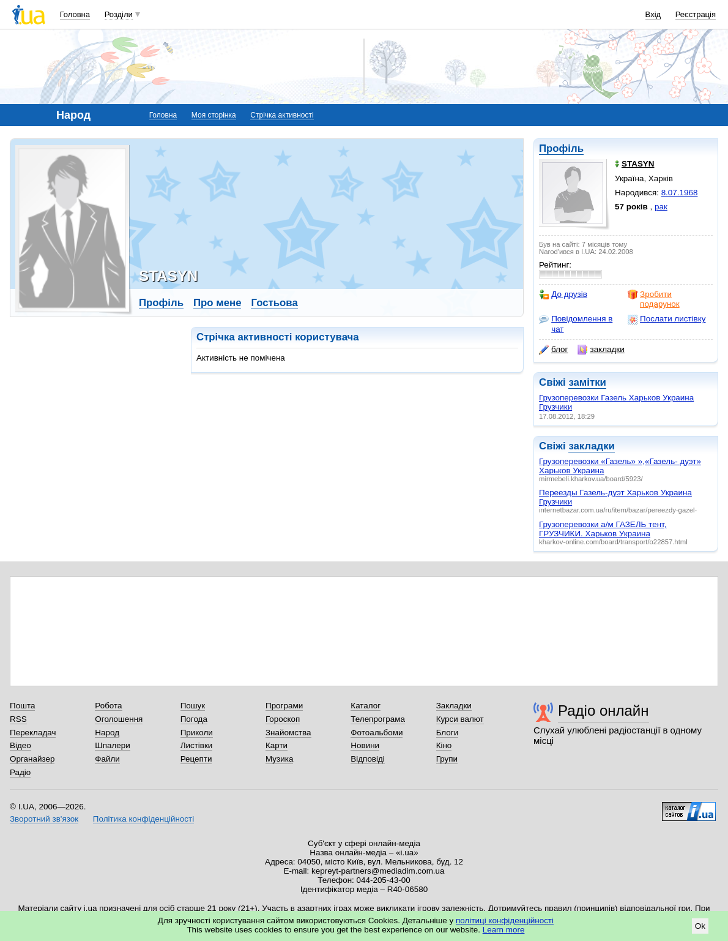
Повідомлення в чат (575, 323)
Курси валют (460, 719)
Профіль (561, 148)
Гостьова (274, 303)
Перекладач (33, 732)
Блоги (447, 732)
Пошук (193, 705)
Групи (447, 758)
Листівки (196, 745)
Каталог (366, 705)
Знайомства (288, 732)
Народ (107, 732)
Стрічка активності (281, 115)
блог (553, 349)
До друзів (563, 294)
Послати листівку (666, 319)
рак (661, 206)
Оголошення (119, 719)
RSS (18, 719)
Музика (279, 758)
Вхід (653, 14)
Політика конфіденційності (143, 818)
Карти (277, 745)
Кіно (444, 745)
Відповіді (368, 758)
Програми (284, 705)
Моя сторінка (213, 115)
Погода (193, 719)
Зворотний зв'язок (44, 818)
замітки (587, 382)
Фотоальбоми (377, 732)
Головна (75, 14)
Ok (700, 926)
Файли (107, 758)
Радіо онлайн (603, 710)
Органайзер (32, 758)
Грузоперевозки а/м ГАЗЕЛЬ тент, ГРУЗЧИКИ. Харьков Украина (602, 529)
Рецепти (196, 758)
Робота (108, 705)
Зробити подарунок (654, 299)
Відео (20, 745)
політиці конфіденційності (505, 920)
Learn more (504, 929)
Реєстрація (695, 14)
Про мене (217, 303)
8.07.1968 (679, 192)
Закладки (454, 705)
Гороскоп (283, 719)
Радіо (20, 772)
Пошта (22, 705)
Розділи (119, 14)
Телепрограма (378, 719)
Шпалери (112, 745)
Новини (365, 745)
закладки (601, 349)
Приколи (196, 732)
